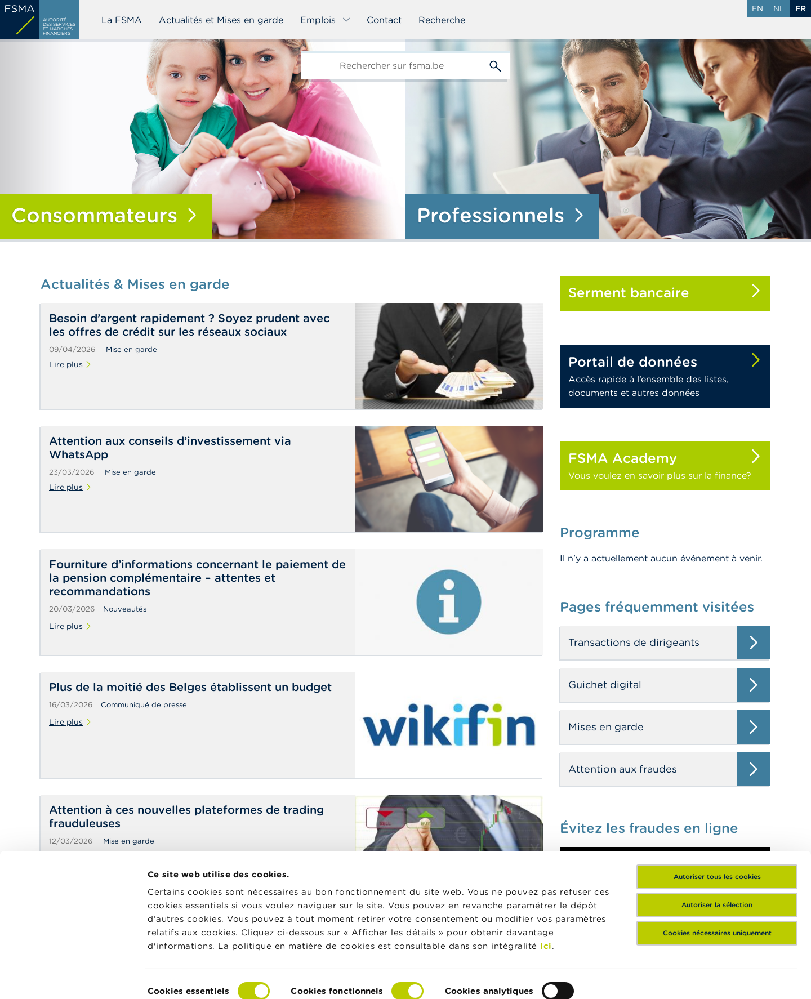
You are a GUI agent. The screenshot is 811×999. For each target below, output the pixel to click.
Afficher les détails (189, 976)
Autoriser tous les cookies (717, 823)
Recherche (441, 19)
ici (546, 892)
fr (800, 8)
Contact (384, 19)
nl (779, 8)
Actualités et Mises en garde (221, 19)
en (757, 8)
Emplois (325, 19)
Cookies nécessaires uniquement (717, 879)
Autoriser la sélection (716, 851)
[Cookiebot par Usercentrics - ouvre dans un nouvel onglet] (73, 977)
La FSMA (121, 19)
